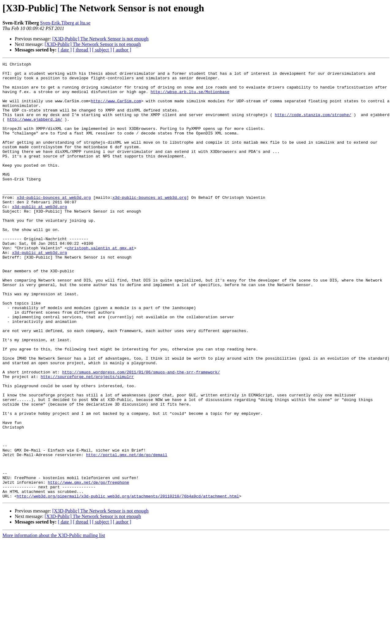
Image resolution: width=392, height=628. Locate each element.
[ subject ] (102, 49)
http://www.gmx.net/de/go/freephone (88, 566)
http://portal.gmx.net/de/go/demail (126, 533)
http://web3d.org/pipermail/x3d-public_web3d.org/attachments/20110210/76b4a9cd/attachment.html (128, 583)
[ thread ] (82, 49)
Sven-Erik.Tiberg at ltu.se (65, 22)
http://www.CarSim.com (116, 109)
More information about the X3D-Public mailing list (53, 622)
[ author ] (122, 49)
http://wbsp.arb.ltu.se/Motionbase (190, 98)
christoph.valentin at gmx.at (100, 285)
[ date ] (65, 49)
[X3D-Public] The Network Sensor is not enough (100, 38)
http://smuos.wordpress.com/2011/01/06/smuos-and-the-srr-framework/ (141, 434)
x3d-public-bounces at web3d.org (54, 225)
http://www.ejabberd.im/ (34, 131)
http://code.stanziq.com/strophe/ (313, 125)
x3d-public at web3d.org (39, 236)
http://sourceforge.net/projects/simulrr (87, 440)
